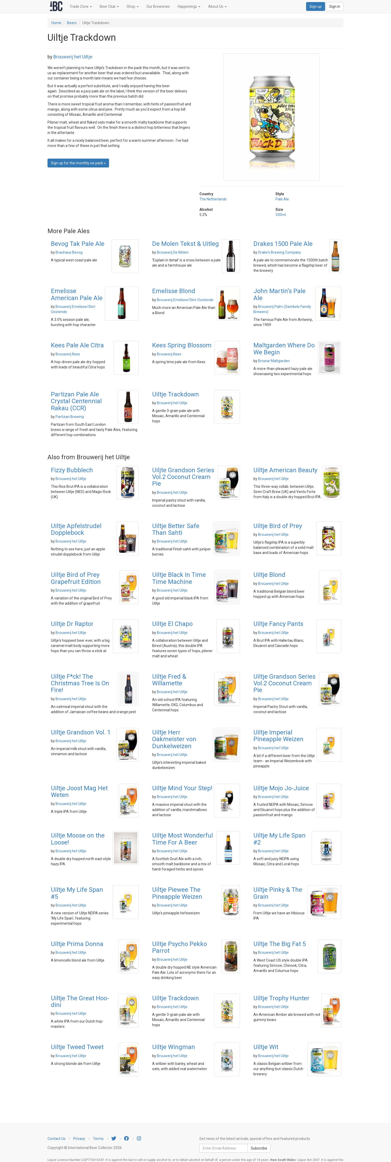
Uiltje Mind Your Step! (182, 788)
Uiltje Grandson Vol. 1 (81, 732)
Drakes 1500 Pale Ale (283, 243)
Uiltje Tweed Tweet (77, 1047)
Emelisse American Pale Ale (77, 294)
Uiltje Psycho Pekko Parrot (179, 947)
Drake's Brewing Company (279, 252)
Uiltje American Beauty (285, 470)
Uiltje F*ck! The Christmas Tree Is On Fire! (80, 683)
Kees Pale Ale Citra (77, 345)
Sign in (334, 6)
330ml (280, 215)
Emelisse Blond (173, 291)
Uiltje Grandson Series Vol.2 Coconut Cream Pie (284, 683)
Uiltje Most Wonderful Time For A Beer (182, 839)
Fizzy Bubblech (72, 470)
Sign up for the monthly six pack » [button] (78, 163)
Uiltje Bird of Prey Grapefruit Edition (76, 578)
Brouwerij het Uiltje (72, 56)
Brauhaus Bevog (69, 252)
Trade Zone (81, 6)
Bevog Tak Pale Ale (77, 243)
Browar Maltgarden (274, 361)
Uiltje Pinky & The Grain (277, 893)
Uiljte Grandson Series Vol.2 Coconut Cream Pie (183, 477)
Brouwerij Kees (68, 354)
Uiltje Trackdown (175, 394)
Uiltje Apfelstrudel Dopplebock (76, 529)
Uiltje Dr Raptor (72, 623)
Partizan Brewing (70, 417)
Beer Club (109, 6)
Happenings (189, 6)
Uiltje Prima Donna (77, 944)
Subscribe (259, 1148)
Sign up (315, 6)
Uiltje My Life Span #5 (77, 893)
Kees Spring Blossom (182, 345)
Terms (98, 1139)
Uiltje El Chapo (172, 623)
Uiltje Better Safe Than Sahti (175, 529)
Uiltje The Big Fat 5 (279, 944)
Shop (133, 6)
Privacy (79, 1139)
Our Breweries (158, 6)
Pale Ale (282, 199)
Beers (72, 23)
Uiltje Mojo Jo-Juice (281, 788)
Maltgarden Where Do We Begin (284, 349)
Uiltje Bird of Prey (277, 526)
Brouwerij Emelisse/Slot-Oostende (185, 300)
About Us (217, 6)
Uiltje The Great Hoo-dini (80, 1002)
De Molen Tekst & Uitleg (185, 243)
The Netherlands (213, 199)
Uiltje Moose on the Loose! (78, 839)
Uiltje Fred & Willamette (169, 680)
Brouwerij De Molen (172, 252)
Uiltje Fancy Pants (278, 623)
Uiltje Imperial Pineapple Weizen (278, 736)
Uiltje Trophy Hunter (281, 998)
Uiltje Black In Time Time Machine (179, 578)
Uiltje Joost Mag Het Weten (79, 792)
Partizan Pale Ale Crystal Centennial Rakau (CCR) (76, 401)
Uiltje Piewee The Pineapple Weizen (177, 893)
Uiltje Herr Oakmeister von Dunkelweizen (174, 739)
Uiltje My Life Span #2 (279, 839)
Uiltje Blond (269, 574)
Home (56, 23)
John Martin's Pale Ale (279, 294)
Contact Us (56, 1139)
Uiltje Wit (265, 1047)
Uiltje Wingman (173, 1047)
